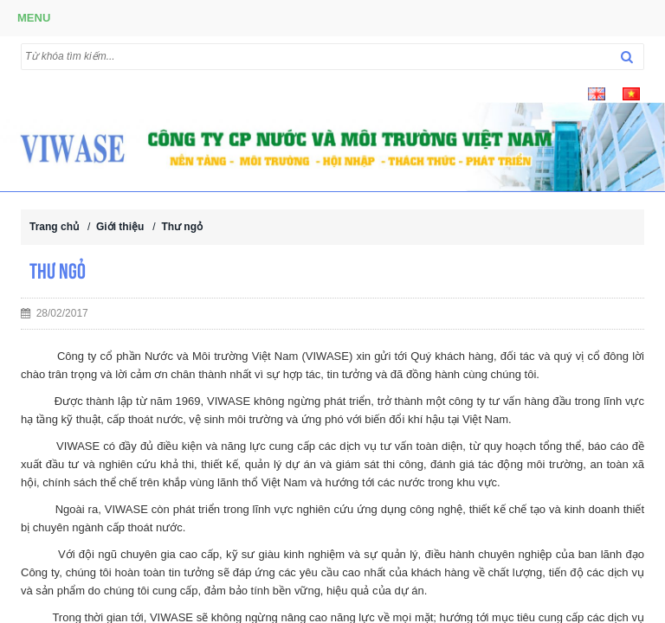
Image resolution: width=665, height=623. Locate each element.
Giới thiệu (120, 227)
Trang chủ (54, 227)
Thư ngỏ (182, 227)
